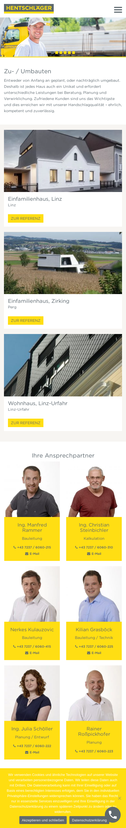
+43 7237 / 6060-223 (96, 751)
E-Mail (34, 554)
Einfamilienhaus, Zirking (38, 301)
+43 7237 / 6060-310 (96, 547)
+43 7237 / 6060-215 (34, 547)
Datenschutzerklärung (89, 820)
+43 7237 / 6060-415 (34, 646)
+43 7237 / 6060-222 (34, 746)
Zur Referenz (25, 218)
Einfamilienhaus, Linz (35, 199)
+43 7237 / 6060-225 (96, 646)
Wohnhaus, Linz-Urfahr (38, 403)
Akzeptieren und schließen (43, 820)
